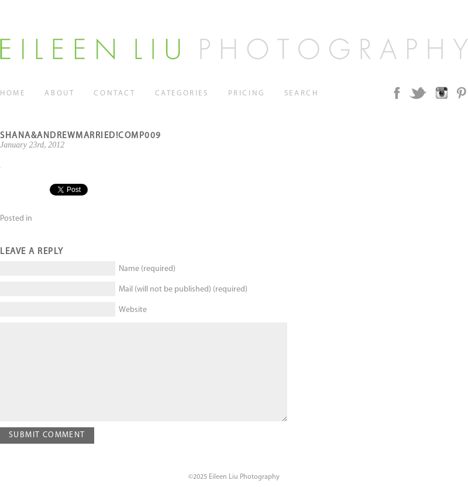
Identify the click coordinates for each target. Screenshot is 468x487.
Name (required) (147, 269)
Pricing (246, 93)
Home (12, 93)
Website (133, 310)
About (59, 93)
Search (301, 93)
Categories (182, 93)
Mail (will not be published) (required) (183, 289)
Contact (114, 93)
